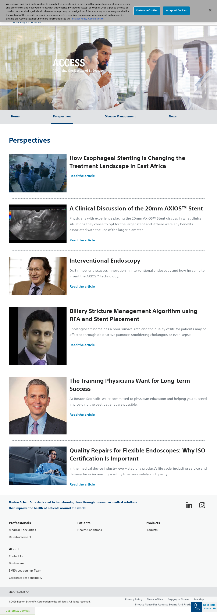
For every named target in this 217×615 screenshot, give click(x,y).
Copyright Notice (178, 599)
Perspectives (62, 116)
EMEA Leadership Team (25, 570)
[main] (108, 358)
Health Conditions (89, 530)
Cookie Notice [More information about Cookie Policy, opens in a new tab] (95, 16)
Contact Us (16, 556)
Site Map (198, 599)
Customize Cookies (18, 610)
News (173, 116)
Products (152, 530)
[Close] (210, 8)
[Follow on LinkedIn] (189, 505)
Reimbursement (20, 537)
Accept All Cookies (176, 8)
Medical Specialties (22, 530)
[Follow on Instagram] (202, 505)
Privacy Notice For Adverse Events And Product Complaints (171, 604)
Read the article (82, 176)
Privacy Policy (133, 599)
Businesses (16, 563)
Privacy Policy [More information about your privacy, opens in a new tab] (79, 16)
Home (15, 116)
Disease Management (120, 116)
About (14, 549)
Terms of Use (155, 599)
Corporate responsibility (25, 578)
